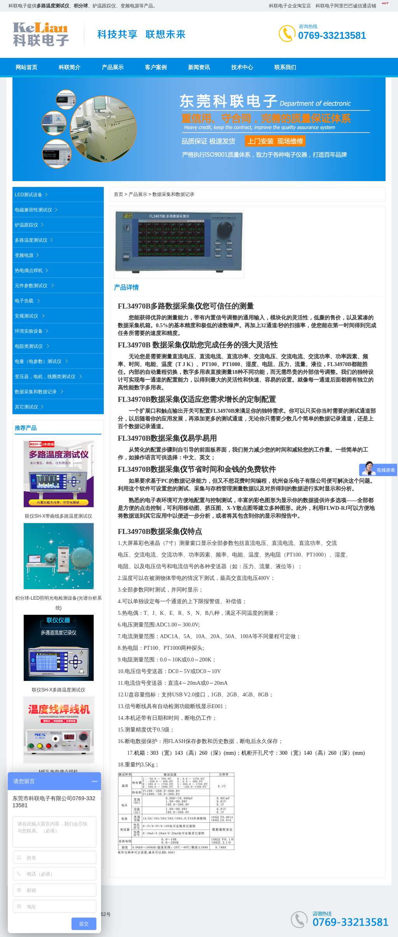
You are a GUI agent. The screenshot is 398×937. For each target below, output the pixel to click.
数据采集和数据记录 (40, 390)
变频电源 (28, 254)
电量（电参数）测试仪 (42, 360)
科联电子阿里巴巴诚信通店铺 (346, 6)
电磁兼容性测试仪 (37, 208)
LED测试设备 (32, 193)
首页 (118, 194)
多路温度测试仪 (35, 239)
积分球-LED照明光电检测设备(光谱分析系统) (58, 598)
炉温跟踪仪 (30, 224)
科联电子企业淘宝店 (290, 6)
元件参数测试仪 (35, 284)
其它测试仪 (30, 405)
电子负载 (28, 299)
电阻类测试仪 (33, 345)
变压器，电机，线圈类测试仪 (49, 375)
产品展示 (138, 194)
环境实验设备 (32, 330)
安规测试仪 (31, 315)
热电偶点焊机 (32, 269)
